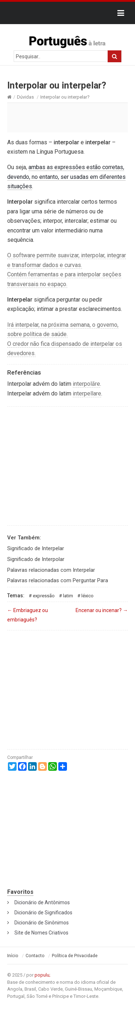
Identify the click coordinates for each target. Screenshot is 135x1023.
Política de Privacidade (75, 955)
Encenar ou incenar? (102, 610)
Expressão (44, 595)
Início (12, 955)
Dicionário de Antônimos (42, 902)
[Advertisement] (67, 117)
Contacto (35, 955)
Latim (68, 595)
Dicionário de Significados (43, 912)
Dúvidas (25, 97)
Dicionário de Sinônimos (41, 922)
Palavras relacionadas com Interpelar (51, 570)
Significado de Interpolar (35, 559)
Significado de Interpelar (35, 548)
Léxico (87, 595)
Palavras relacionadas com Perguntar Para (57, 580)
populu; (42, 975)
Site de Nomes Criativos (41, 933)
